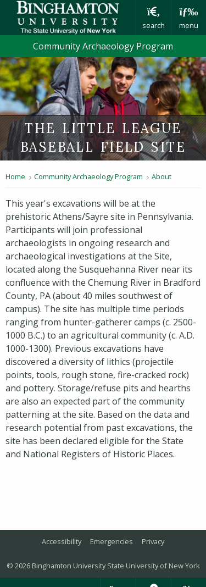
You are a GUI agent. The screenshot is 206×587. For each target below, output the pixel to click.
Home (15, 176)
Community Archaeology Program (103, 46)
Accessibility (61, 541)
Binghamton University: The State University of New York (68, 17)
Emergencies (111, 541)
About (161, 176)
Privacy (153, 541)
